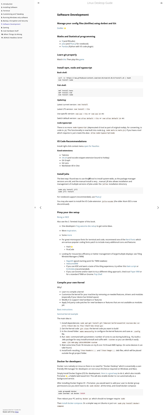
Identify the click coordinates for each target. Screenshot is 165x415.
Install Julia (63, 173)
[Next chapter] (158, 207)
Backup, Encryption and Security (14, 21)
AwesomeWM (72, 263)
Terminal (5, 11)
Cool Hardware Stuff (9, 31)
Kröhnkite (70, 269)
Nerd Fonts (130, 239)
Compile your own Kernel (71, 282)
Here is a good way (109, 373)
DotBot (60, 28)
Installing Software (9, 7)
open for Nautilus (91, 146)
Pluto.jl (73, 43)
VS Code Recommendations (72, 141)
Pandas (65, 46)
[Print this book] (161, 3)
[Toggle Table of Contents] (38, 3)
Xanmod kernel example (67, 314)
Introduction (6, 4)
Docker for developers (69, 361)
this (64, 59)
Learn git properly (67, 54)
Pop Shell (98, 274)
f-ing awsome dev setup (86, 226)
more (69, 235)
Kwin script (131, 266)
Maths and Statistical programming (76, 36)
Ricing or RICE (63, 217)
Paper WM (135, 271)
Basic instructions (65, 309)
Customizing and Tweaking (12, 14)
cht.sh (64, 157)
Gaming (5, 27)
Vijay (17, 412)
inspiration (71, 230)
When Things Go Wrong (11, 34)
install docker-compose (72, 403)
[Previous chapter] (40, 207)
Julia (63, 43)
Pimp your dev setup (68, 212)
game (81, 59)
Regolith (69, 261)
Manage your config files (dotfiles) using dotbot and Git (86, 23)
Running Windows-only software (14, 17)
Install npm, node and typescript (74, 67)
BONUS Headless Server (11, 38)
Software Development (10, 24)
